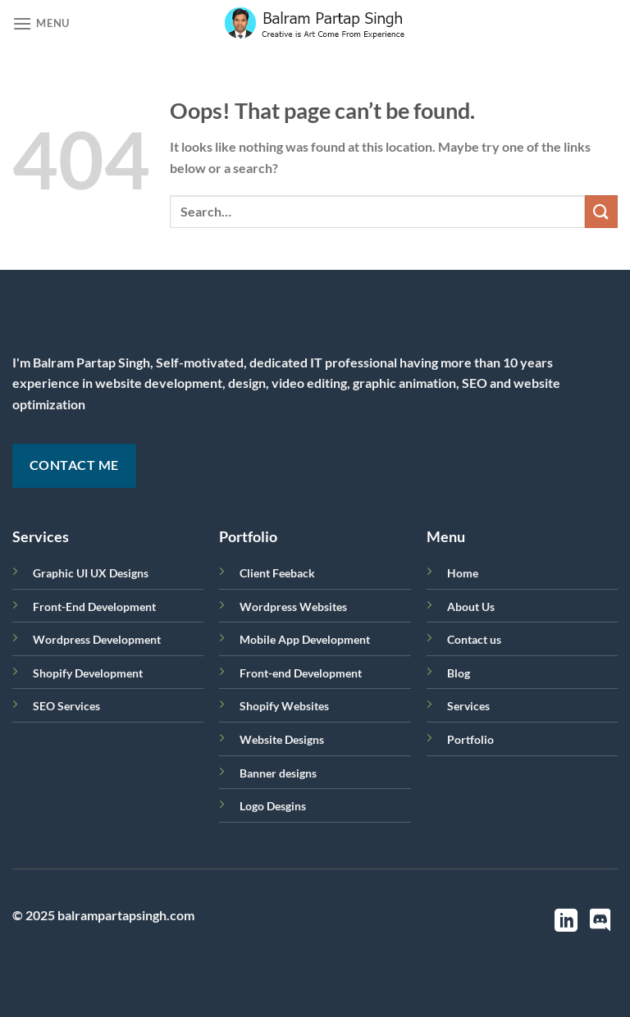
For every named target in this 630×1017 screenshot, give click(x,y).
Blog (458, 673)
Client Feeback (277, 573)
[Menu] (41, 23)
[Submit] (601, 211)
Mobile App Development (305, 639)
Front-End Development (94, 606)
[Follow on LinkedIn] (566, 922)
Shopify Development (88, 673)
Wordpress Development (97, 639)
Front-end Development (301, 673)
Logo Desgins (273, 806)
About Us (471, 606)
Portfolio (470, 739)
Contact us (474, 639)
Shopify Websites (284, 706)
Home (462, 573)
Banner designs (278, 773)
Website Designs (282, 739)
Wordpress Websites (293, 606)
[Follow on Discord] (600, 922)
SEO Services (66, 706)
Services (468, 706)
